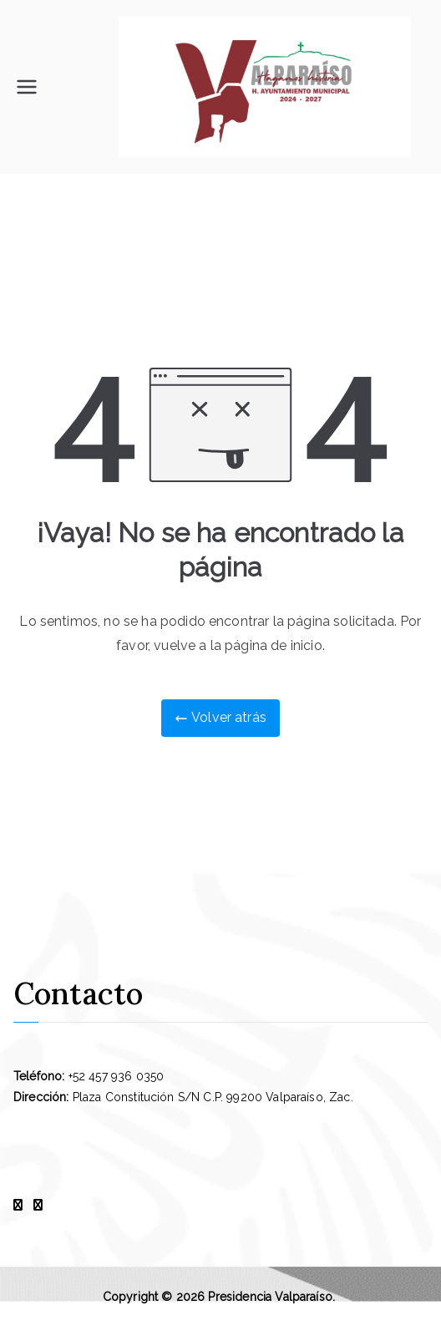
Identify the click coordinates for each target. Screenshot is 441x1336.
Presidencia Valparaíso (270, 1296)
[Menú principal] (26, 87)
